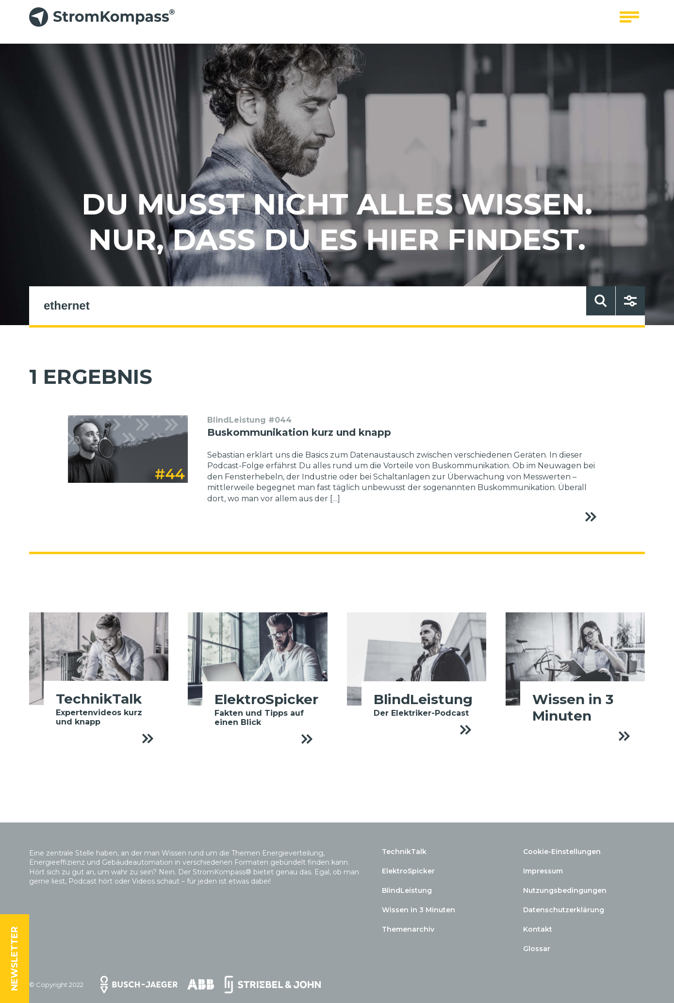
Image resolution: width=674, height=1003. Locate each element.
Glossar (536, 948)
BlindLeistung (407, 890)
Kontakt (537, 929)
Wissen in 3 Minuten (418, 909)
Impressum (543, 871)
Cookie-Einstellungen (562, 851)
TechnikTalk (404, 851)
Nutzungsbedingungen (565, 890)
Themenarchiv (408, 929)
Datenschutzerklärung (563, 909)
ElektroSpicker (408, 871)
